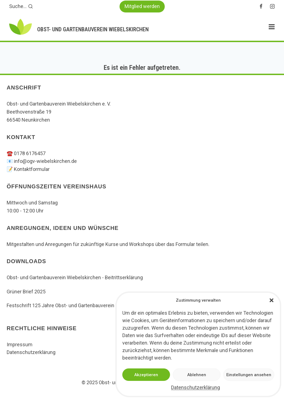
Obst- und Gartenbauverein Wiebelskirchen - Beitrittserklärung (75, 277)
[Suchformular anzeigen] (21, 6)
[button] (271, 300)
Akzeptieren (146, 374)
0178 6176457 (29, 153)
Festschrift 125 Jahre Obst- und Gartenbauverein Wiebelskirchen (78, 305)
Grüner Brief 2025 (26, 291)
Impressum (19, 344)
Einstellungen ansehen (248, 374)
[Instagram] (272, 6)
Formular (186, 244)
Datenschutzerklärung (195, 387)
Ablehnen (196, 374)
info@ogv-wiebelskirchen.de (45, 161)
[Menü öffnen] (271, 27)
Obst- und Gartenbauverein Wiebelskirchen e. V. (59, 104)
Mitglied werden (142, 6)
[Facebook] (261, 6)
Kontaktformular (32, 169)
